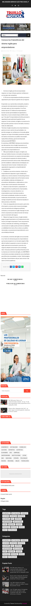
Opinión (16, 458)
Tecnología (25, 461)
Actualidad (14, 447)
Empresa (16, 452)
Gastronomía (5, 455)
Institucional (16, 455)
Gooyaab (24, 603)
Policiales (24, 458)
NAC (2, 458)
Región (3, 461)
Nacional (20, 51)
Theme (12, 603)
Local (24, 455)
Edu (11, 452)
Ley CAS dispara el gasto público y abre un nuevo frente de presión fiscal (19, 584)
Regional (11, 461)
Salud (17, 461)
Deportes (12, 449)
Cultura (4, 449)
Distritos (20, 449)
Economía (4, 452)
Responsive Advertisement (15, 473)
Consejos (23, 447)
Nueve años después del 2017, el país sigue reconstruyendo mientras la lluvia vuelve (19, 410)
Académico (4, 447)
